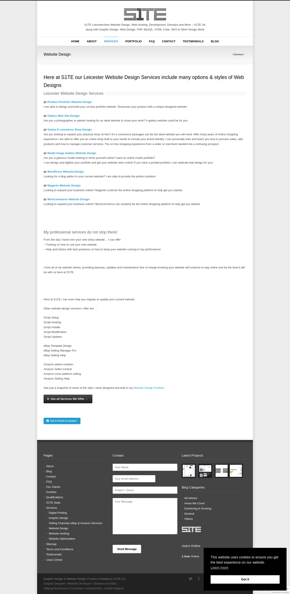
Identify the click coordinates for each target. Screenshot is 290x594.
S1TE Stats (53, 502)
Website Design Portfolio (149, 387)
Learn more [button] (219, 567)
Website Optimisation (62, 538)
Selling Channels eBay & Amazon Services (75, 523)
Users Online (54, 559)
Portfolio (133, 41)
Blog (215, 41)
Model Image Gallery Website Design (71, 153)
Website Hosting (59, 533)
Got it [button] (245, 579)
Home (75, 41)
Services (111, 41)
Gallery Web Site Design (63, 115)
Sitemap (51, 544)
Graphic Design (58, 518)
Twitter (190, 578)
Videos (188, 518)
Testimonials (193, 41)
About (92, 41)
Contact (169, 41)
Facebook (199, 578)
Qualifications (54, 497)
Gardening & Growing (197, 508)
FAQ (152, 41)
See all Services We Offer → (67, 398)
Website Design (58, 528)
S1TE (117, 578)
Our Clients (53, 486)
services (79, 232)
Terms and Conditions (59, 549)
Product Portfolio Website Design (69, 102)
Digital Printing (58, 512)
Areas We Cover (194, 503)
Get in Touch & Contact (61, 420)
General (189, 513)
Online (190, 556)
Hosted (104, 578)
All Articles (190, 498)
